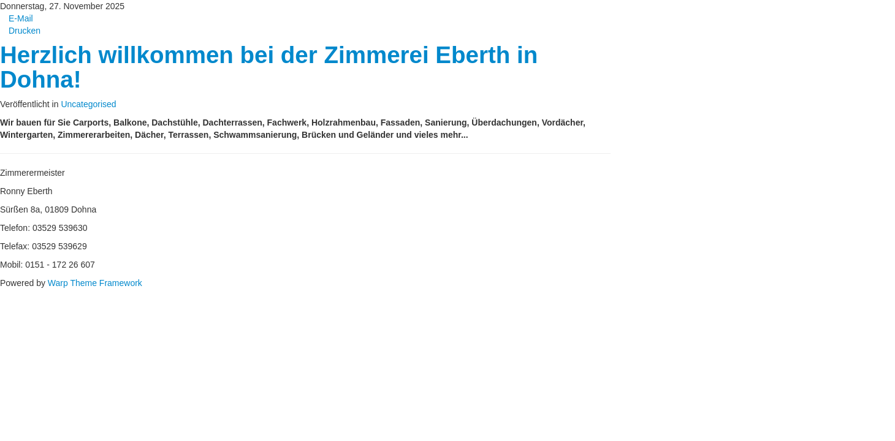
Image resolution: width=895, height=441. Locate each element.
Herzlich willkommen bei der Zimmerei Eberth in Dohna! (269, 67)
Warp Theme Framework (95, 283)
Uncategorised (88, 104)
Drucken (20, 31)
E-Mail (16, 18)
